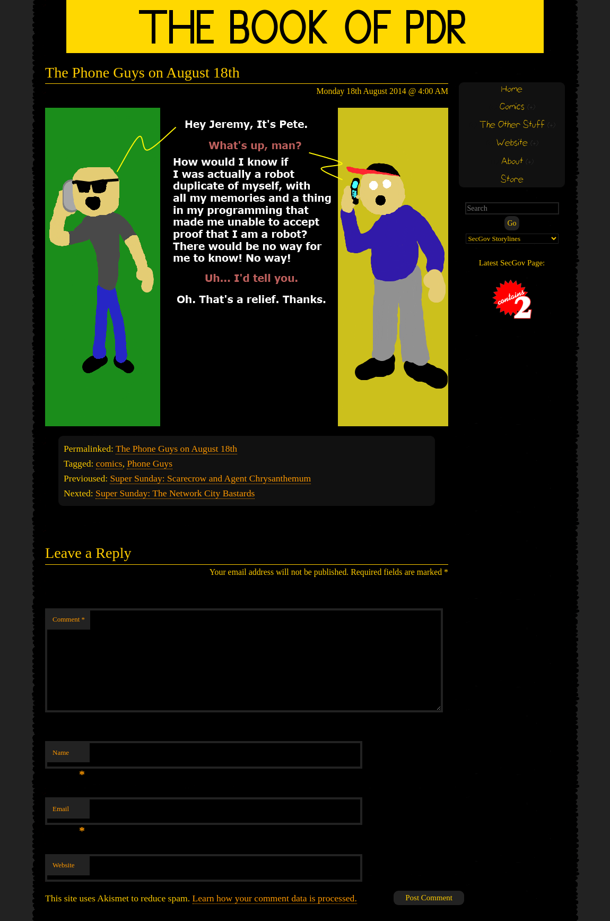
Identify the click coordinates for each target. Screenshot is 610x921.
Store (512, 180)
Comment (69, 619)
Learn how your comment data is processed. (275, 898)
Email (69, 812)
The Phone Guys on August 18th (176, 448)
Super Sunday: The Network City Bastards (175, 493)
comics (109, 463)
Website (64, 865)
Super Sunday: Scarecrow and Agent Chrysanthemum (210, 478)
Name (69, 755)
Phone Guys (149, 463)
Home (511, 89)
